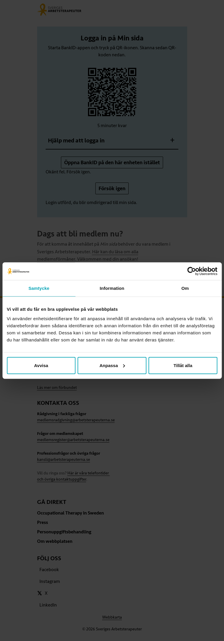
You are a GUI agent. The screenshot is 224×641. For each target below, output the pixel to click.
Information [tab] (112, 288)
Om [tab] (185, 288)
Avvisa (41, 365)
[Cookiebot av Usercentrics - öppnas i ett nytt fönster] (191, 271)
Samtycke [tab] (39, 288)
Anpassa (112, 365)
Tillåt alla (182, 365)
